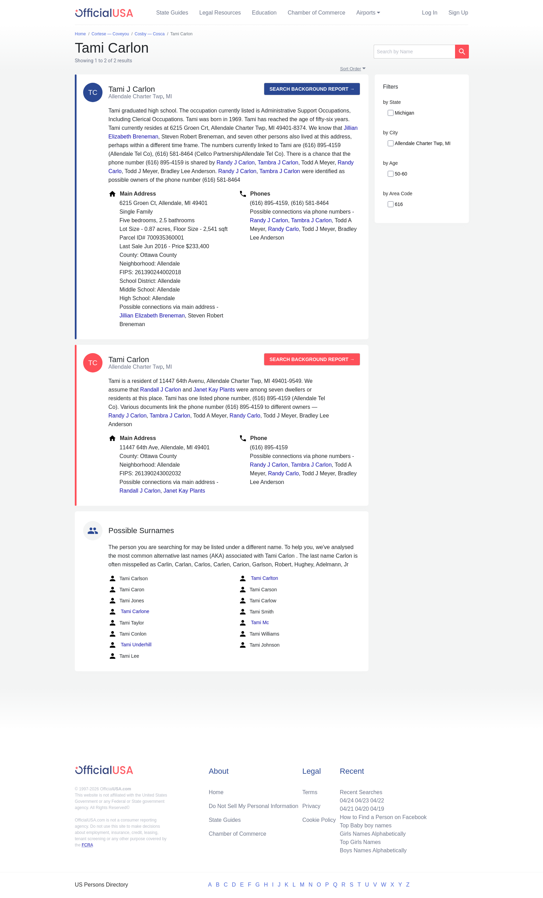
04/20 (362, 809)
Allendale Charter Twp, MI (423, 143)
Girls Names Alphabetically (373, 834)
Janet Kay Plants (214, 390)
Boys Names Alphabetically (373, 850)
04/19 (377, 809)
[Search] (414, 52)
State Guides (172, 13)
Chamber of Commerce (316, 13)
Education (264, 13)
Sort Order (350, 68)
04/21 (347, 809)
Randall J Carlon (160, 390)
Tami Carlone (128, 612)
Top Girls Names (360, 842)
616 (399, 204)
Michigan (404, 113)
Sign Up (458, 13)
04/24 (347, 800)
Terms (310, 792)
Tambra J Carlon (278, 162)
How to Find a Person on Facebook (383, 817)
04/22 (377, 800)
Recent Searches (361, 792)
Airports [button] (365, 13)
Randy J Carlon (235, 162)
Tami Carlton (258, 578)
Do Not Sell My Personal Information (254, 806)
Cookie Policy (319, 820)
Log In (429, 13)
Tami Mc (254, 623)
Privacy (311, 806)
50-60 (401, 174)
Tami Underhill (129, 645)
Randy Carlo (283, 229)
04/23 (362, 800)
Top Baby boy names (365, 825)
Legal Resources (220, 13)
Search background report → (312, 89)
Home (216, 792)
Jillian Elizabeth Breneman (152, 315)
